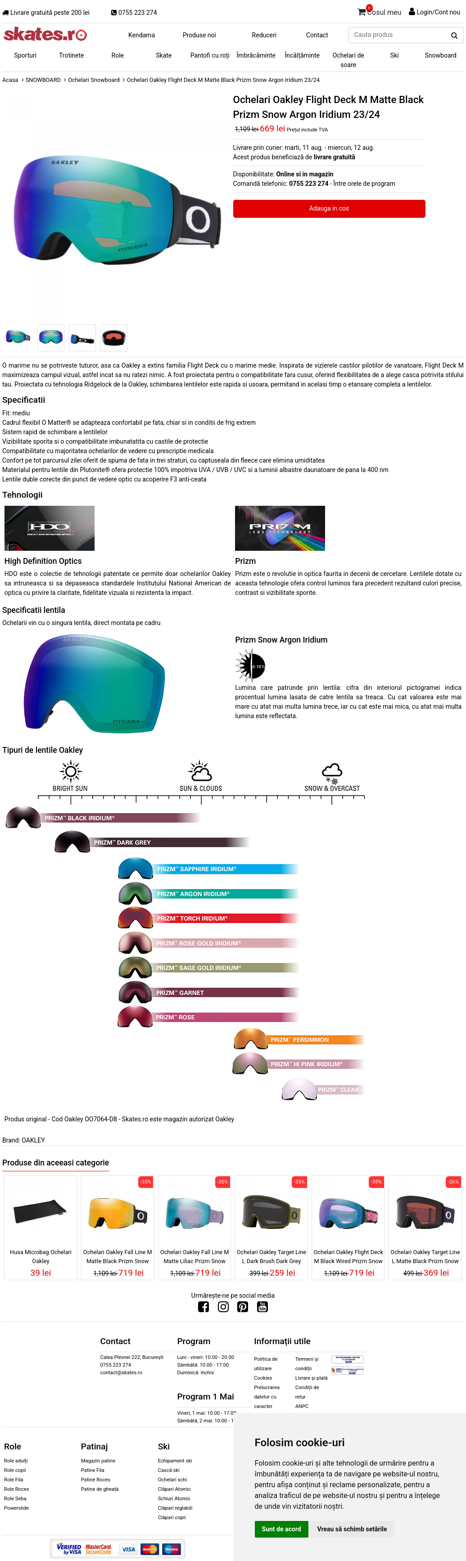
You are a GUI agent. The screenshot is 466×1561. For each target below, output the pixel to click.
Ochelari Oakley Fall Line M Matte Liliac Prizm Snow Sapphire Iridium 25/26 (194, 1258)
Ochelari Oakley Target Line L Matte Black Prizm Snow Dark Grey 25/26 (425, 1258)
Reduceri (264, 35)
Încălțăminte (302, 55)
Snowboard (441, 55)
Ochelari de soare (348, 60)
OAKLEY (33, 1140)
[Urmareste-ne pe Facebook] (204, 1309)
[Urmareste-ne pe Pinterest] (243, 1309)
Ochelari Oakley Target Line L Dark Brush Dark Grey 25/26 (271, 1258)
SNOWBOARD (43, 79)
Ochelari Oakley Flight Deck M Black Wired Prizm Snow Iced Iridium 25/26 (348, 1258)
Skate (164, 55)
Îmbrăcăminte (256, 55)
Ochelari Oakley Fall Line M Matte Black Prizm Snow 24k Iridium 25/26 (117, 1258)
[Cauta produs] (454, 35)
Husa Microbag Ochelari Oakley (41, 1256)
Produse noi (199, 35)
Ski (394, 55)
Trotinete (71, 55)
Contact (317, 35)
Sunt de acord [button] (281, 1529)
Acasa (10, 79)
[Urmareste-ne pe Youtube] (262, 1309)
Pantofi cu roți (210, 55)
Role (118, 55)
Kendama (141, 35)
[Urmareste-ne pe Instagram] (223, 1309)
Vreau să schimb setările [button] (352, 1529)
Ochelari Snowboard (94, 79)
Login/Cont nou (438, 12)
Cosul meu (379, 11)
